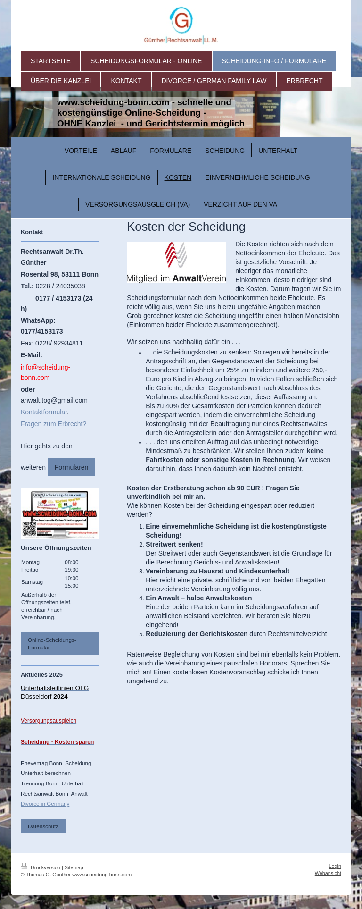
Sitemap (74, 867)
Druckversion (41, 867)
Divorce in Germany (45, 803)
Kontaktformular (44, 412)
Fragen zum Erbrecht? (53, 424)
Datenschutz (43, 826)
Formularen (72, 467)
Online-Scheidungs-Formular (52, 643)
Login (335, 866)
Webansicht (328, 873)
